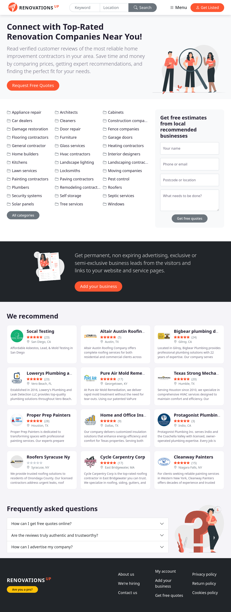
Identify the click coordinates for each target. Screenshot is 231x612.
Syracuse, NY (40, 467)
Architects (69, 112)
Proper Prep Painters (49, 415)
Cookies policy (205, 592)
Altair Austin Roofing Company (133, 331)
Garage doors (120, 137)
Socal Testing (40, 331)
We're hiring (129, 583)
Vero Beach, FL (41, 384)
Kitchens (19, 162)
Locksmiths (70, 170)
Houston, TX (39, 425)
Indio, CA (185, 425)
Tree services (71, 203)
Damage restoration (30, 128)
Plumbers (20, 187)
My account (165, 571)
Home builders (25, 153)
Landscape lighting (77, 162)
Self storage (70, 195)
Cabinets (116, 112)
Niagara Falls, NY (190, 467)
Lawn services (24, 170)
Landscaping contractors (130, 162)
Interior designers (124, 153)
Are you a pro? (22, 589)
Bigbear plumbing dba (197, 331)
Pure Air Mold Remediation (128, 373)
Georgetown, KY (116, 384)
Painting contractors (30, 178)
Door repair (70, 128)
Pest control (118, 178)
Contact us (127, 592)
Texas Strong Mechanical (200, 373)
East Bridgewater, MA (120, 467)
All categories (23, 215)
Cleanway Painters (193, 457)
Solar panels (23, 203)
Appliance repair (26, 112)
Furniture (68, 137)
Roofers (115, 187)
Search (143, 7)
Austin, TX (112, 342)
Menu (178, 7)
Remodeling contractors (81, 187)
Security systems (27, 195)
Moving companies (125, 170)
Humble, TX (187, 384)
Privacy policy (204, 574)
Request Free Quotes (33, 85)
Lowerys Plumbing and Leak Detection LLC (71, 373)
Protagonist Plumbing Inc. (201, 415)
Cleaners (68, 120)
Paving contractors (77, 178)
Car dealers (22, 120)
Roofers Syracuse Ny (48, 457)
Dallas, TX (111, 425)
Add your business (98, 286)
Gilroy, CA (185, 342)
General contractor (29, 145)
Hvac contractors (75, 153)
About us (126, 574)
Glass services (72, 145)
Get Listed (207, 7)
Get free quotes (189, 218)
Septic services (121, 195)
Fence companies (123, 128)
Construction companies (130, 120)
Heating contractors (126, 145)
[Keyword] (84, 7)
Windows (116, 203)
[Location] (114, 7)
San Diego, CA (41, 342)
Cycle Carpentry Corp (122, 457)
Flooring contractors (30, 137)
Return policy (204, 583)
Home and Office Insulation (129, 415)
